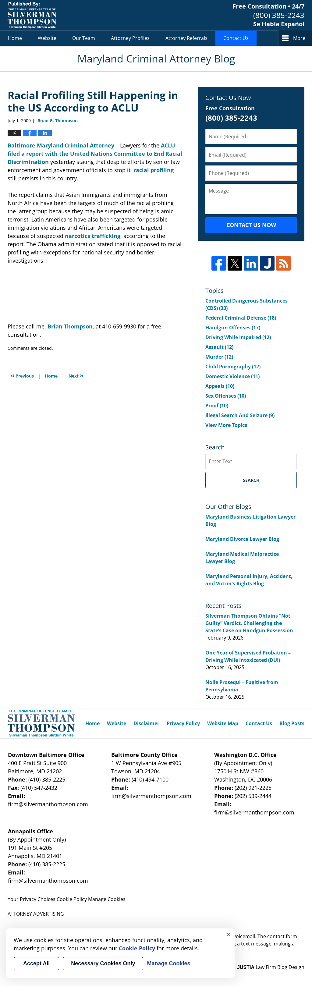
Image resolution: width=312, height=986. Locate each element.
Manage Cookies (107, 899)
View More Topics (226, 425)
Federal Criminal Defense (240, 317)
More (299, 38)
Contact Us (236, 38)
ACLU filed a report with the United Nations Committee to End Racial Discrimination (95, 153)
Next (76, 375)
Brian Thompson (70, 326)
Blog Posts (291, 723)
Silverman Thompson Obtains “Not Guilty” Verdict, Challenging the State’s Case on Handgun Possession (249, 623)
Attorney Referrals (186, 38)
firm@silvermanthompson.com (48, 804)
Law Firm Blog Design (270, 967)
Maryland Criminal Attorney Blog (32, 15)
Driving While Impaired (238, 337)
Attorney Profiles (130, 38)
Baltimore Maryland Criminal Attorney (62, 145)
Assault (219, 347)
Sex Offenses (225, 395)
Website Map (222, 723)
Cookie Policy (72, 899)
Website (47, 38)
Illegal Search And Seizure (240, 415)
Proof (216, 405)
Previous (22, 375)
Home (15, 38)
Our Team (83, 38)
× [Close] (228, 934)
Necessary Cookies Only (103, 963)
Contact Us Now (251, 225)
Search (251, 480)
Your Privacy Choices (31, 899)
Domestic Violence (232, 376)
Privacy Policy (183, 723)
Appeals (219, 386)
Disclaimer (146, 723)
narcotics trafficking (92, 235)
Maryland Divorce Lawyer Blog (242, 539)
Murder (219, 356)
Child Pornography (233, 366)
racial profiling (153, 170)
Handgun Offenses (232, 327)
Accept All (36, 963)
